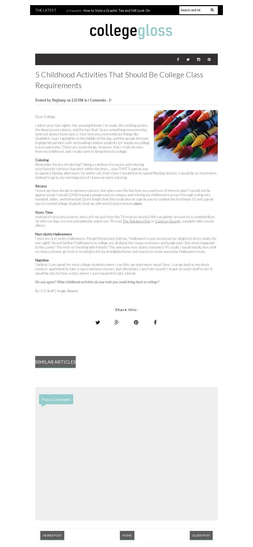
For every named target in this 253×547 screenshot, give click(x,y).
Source (72, 291)
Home (127, 535)
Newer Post (52, 535)
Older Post (201, 535)
